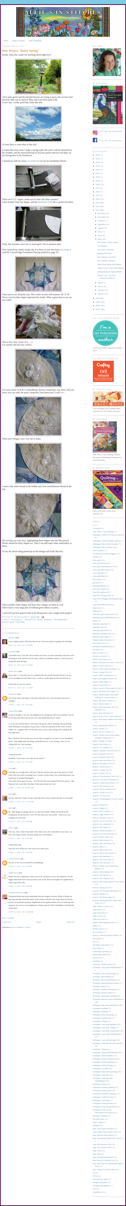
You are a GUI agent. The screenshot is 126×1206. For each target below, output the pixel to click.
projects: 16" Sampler (101, 747)
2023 (98, 166)
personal (96, 650)
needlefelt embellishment (102, 646)
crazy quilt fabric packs (101, 570)
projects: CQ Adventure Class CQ (105, 776)
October (101, 221)
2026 (98, 155)
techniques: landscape (101, 1075)
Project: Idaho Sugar (100, 682)
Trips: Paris (97, 1151)
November (102, 217)
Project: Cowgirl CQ (100, 672)
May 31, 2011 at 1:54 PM (20, 645)
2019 (98, 181)
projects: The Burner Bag (102, 897)
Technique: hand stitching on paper (106, 983)
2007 (98, 309)
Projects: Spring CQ (100, 887)
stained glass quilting (101, 951)
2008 (98, 306)
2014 (98, 199)
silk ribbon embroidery (101, 945)
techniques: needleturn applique (105, 1094)
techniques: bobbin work (102, 1018)
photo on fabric (98, 653)
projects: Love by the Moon (103, 834)
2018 (98, 184)
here (62, 392)
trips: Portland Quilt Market (103, 1157)
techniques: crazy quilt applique (105, 1024)
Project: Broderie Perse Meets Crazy (106, 662)
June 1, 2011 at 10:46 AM (21, 788)
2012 (98, 206)
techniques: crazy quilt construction (106, 1031)
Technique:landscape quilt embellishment (108, 999)
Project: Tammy (99, 729)
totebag (96, 1125)
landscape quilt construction (103, 614)
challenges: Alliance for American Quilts (108, 535)
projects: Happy (99, 808)
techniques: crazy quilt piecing (104, 1040)
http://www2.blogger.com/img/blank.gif (108, 599)
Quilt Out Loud (98, 919)
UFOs (95, 1176)
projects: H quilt (99, 805)
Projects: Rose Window (101, 878)
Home (6, 41)
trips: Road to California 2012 (104, 1160)
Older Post (71, 922)
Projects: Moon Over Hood (103, 853)
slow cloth (97, 948)
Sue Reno (12, 651)
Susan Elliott (13, 711)
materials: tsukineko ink (102, 634)
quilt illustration (99, 913)
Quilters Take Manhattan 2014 (104, 922)
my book (65, 249)
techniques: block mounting (103, 1015)
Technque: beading (100, 1116)
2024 (98, 162)
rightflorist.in (13, 873)
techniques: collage (100, 1021)
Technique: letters (99, 986)
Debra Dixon (13, 671)
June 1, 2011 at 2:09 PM (20, 838)
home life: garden (99, 592)
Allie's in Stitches (63, 12)
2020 (98, 177)
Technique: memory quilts (103, 993)
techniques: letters (99, 1084)
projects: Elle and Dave (101, 786)
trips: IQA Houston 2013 (102, 1147)
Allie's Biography (35, 41)
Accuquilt (17, 620)
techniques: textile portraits (103, 1103)
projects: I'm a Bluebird (102, 824)
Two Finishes (102, 246)
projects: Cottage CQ (101, 770)
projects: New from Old (102, 860)
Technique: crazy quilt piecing (104, 973)
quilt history (97, 910)
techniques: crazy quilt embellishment (107, 1034)
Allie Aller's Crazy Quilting (103, 532)
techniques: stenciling (101, 1100)
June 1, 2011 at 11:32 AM (21, 802)
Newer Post (6, 922)
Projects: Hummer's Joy (102, 818)
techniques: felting (100, 1049)
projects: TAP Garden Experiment (105, 891)
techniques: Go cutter (101, 1068)
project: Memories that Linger (104, 691)
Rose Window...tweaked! (106, 257)
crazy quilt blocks (99, 563)
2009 (98, 302)
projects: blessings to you (102, 763)
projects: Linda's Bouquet (102, 831)
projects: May (98, 847)
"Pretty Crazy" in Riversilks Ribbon (110, 268)
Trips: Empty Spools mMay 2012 (105, 1132)
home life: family (99, 589)
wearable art (97, 1192)
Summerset (12, 694)
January (101, 294)
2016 (98, 192)
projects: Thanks (99, 894)
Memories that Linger (101, 637)
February (101, 290)
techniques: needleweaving (103, 1097)
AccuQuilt (32, 161)
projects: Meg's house (101, 850)
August (101, 228)
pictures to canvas (99, 656)
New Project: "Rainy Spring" (108, 242)
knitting (96, 611)
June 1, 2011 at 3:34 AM (20, 705)
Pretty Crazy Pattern (100, 659)
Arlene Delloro (14, 859)
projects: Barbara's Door (102, 757)
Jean (10, 768)
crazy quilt (97, 560)
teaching (96, 961)
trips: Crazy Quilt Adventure (103, 1129)
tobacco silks (98, 1122)
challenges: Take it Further (103, 547)
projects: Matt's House (101, 840)
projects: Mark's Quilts (101, 837)
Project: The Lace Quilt (101, 732)
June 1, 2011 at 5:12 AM (20, 748)
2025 (98, 159)
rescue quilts (97, 932)
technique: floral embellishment (105, 980)
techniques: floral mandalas (103, 1056)
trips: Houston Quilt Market (103, 1135)
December (102, 213)
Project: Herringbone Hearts (103, 678)
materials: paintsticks (101, 630)
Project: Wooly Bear (100, 744)
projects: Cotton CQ (100, 773)
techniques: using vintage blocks (105, 1107)
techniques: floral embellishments (105, 1052)
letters (95, 621)
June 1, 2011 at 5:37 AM (20, 762)
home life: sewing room (102, 595)
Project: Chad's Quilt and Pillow (105, 669)
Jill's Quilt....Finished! (105, 250)
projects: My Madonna (101, 856)
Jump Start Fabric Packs (102, 605)
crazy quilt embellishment (102, 566)
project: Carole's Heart (101, 666)
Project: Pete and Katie (101, 713)
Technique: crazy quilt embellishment (107, 967)
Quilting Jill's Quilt (104, 253)
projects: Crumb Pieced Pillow (104, 783)
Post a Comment (8, 918)
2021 (98, 173)
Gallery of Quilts (18, 41)
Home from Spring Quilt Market (109, 264)
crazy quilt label (99, 576)
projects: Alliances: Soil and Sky (105, 751)
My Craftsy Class (99, 643)
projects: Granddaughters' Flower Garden (108, 799)
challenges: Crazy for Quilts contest (106, 541)
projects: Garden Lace (101, 792)
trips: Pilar (97, 1154)
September (102, 224)
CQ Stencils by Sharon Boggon (104, 554)
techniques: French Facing (103, 1065)
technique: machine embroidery (105, 989)
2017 (98, 188)
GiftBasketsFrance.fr (16, 892)
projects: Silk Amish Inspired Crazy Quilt (108, 882)
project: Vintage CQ (100, 741)
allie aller (21, 617)
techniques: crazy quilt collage (104, 1028)
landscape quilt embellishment (104, 617)
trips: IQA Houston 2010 (102, 1144)
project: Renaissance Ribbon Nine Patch (108, 719)
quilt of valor (98, 916)
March (100, 286)
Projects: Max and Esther (102, 843)
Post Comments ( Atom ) (21, 927)
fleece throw (97, 579)
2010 (98, 298)
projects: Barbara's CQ (101, 754)
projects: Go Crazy (100, 796)
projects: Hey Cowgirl (101, 811)
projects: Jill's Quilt (100, 827)
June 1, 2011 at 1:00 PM (20, 821)
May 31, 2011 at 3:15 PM (20, 665)
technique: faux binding (102, 977)
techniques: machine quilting (103, 1087)
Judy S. (11, 828)
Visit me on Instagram (111, 131)
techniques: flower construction (104, 1059)
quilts (95, 926)
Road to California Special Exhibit (106, 935)
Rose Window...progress (106, 261)
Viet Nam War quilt (100, 1179)
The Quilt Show (99, 1119)
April (100, 283)
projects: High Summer (101, 814)
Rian (10, 794)
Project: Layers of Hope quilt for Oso (107, 688)
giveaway (96, 583)
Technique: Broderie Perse (103, 964)
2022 (98, 170)
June (100, 235)
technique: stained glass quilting (105, 996)
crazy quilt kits (98, 573)
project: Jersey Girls (100, 685)
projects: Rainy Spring (38, 620)
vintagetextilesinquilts (101, 1186)
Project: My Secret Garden (103, 701)
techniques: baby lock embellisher (105, 1005)
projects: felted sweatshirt (102, 789)
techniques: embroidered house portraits (108, 1043)
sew (94, 942)
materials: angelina (100, 624)
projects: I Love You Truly (103, 821)
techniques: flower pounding (103, 1062)
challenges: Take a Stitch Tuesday (105, 544)
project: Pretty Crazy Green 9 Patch (106, 716)
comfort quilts (98, 550)
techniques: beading (100, 1008)
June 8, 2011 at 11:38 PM (20, 912)
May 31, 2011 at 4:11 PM (20, 688)
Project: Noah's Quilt (101, 704)
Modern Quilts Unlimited (102, 640)
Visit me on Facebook (110, 141)
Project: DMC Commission (103, 675)
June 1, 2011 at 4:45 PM (20, 852)
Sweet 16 (96, 958)
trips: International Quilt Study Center (107, 1138)
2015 (98, 195)
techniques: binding (100, 1011)
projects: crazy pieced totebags (104, 780)
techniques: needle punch (102, 1090)
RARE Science (98, 929)
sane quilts (97, 938)
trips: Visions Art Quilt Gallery (104, 1169)
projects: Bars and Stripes (102, 760)
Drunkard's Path (45, 202)
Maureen (11, 637)
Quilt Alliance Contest (101, 906)
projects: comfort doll (101, 767)
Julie (10, 808)
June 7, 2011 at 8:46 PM (20, 886)
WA (94, 1189)
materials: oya (98, 627)
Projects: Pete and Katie (102, 863)
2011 (98, 210)
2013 (98, 203)
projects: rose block (100, 875)
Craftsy (96, 557)
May (100, 239)
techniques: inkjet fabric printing (105, 1072)
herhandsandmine (99, 586)
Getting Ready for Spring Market (109, 272)
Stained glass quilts (100, 954)
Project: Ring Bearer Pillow (103, 725)
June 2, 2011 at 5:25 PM (20, 866)
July (99, 232)
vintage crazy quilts (100, 1182)
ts (93, 1173)
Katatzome (97, 608)
